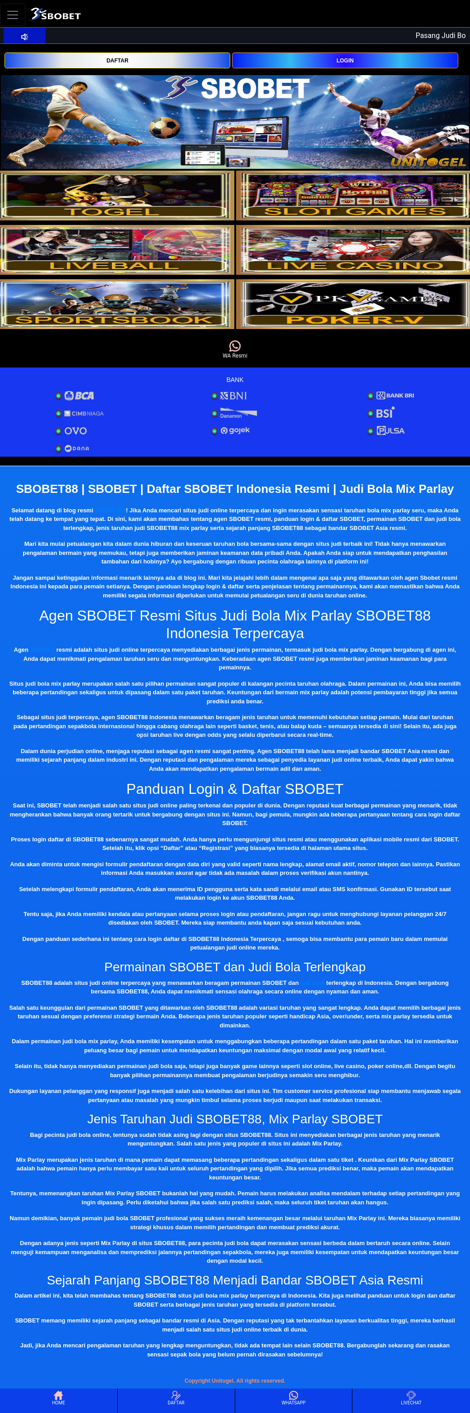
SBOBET (42, 649)
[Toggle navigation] (12, 15)
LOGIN (345, 60)
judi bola (312, 982)
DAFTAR (117, 60)
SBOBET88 (110, 510)
